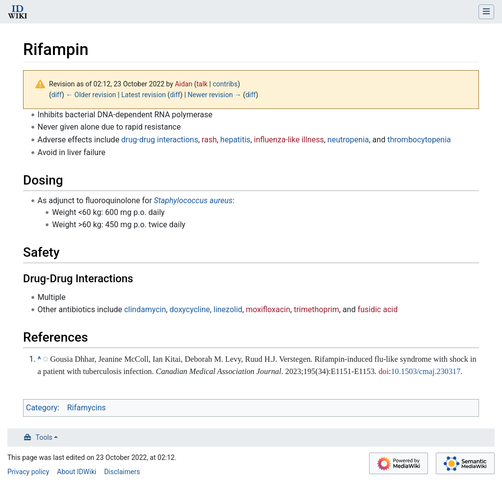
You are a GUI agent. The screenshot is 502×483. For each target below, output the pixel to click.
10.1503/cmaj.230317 (425, 371)
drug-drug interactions (159, 139)
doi (383, 371)
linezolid (227, 309)
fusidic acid (377, 309)
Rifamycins (86, 407)
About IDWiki (76, 472)
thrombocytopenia (419, 139)
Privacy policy (28, 472)
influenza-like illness (289, 139)
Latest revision (143, 95)
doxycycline (190, 309)
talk (202, 84)
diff (56, 95)
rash (209, 139)
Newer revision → (215, 95)
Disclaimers (122, 472)
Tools (44, 437)
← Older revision (91, 95)
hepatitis (235, 139)
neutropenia (348, 139)
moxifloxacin (268, 309)
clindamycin (145, 309)
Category (41, 407)
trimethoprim (316, 309)
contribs (225, 84)
